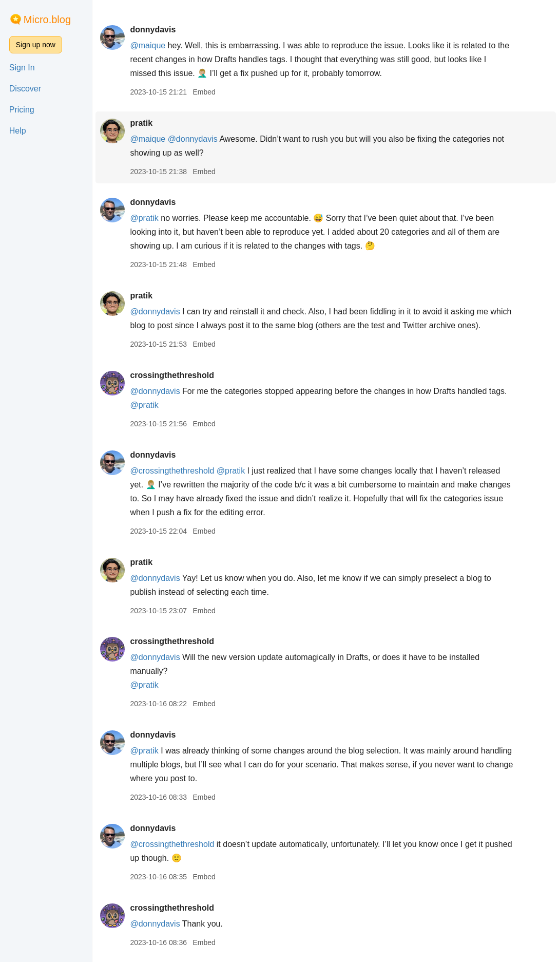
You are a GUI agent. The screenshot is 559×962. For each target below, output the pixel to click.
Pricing (21, 109)
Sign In (22, 67)
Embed (203, 92)
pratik (141, 123)
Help (17, 130)
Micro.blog (47, 19)
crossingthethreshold (172, 375)
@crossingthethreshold (172, 470)
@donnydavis (193, 139)
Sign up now (35, 45)
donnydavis (153, 29)
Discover (25, 88)
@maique (147, 45)
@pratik (144, 218)
